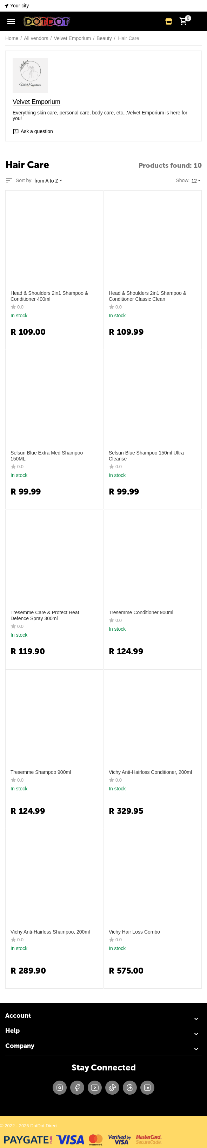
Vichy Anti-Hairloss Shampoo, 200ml (50, 932)
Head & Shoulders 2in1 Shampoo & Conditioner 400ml (49, 296)
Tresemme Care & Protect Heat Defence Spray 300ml (45, 615)
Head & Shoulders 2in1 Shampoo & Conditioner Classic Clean (147, 296)
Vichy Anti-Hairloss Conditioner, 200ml (150, 772)
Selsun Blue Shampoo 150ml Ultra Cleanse (146, 456)
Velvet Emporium (36, 101)
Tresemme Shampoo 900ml (41, 772)
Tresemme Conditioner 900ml (141, 612)
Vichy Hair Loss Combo (134, 932)
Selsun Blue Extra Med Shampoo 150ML (47, 456)
